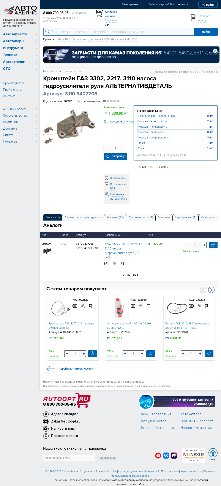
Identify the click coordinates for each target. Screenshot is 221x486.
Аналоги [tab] (53, 217)
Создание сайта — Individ (95, 467)
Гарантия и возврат (196, 417)
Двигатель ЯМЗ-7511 (124, 39)
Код (44, 235)
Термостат (79, 39)
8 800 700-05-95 (59, 401)
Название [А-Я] (114, 235)
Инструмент (13, 48)
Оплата (8, 135)
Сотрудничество (15, 115)
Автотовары (13, 41)
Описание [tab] (164, 217)
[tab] (52, 217)
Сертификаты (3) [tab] (185, 217)
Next (211, 286)
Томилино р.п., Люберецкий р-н (157, 116)
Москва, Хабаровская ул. (154, 137)
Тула (141, 148)
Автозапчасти (15, 34)
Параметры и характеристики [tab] (84, 217)
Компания (10, 122)
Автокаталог (14, 62)
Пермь (142, 143)
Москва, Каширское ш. (152, 132)
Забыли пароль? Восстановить (168, 4)
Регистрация (130, 4)
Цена (150, 235)
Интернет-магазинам (157, 424)
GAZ (63, 244)
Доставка (10, 128)
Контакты (10, 96)
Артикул (81, 235)
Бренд (65, 235)
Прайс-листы (12, 89)
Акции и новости (15, 109)
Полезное (10, 141)
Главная (48, 71)
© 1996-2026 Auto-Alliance (61, 467)
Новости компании (196, 424)
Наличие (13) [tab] (115, 217)
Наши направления (156, 410)
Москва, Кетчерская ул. (153, 121)
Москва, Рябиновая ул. (152, 127)
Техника (10, 55)
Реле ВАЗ (64, 39)
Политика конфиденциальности (181, 467)
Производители (14, 83)
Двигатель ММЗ (98, 39)
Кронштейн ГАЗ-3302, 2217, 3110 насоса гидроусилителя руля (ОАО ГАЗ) (122, 248)
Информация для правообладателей (136, 467)
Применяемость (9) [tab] (140, 217)
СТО (7, 69)
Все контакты (79, 13)
